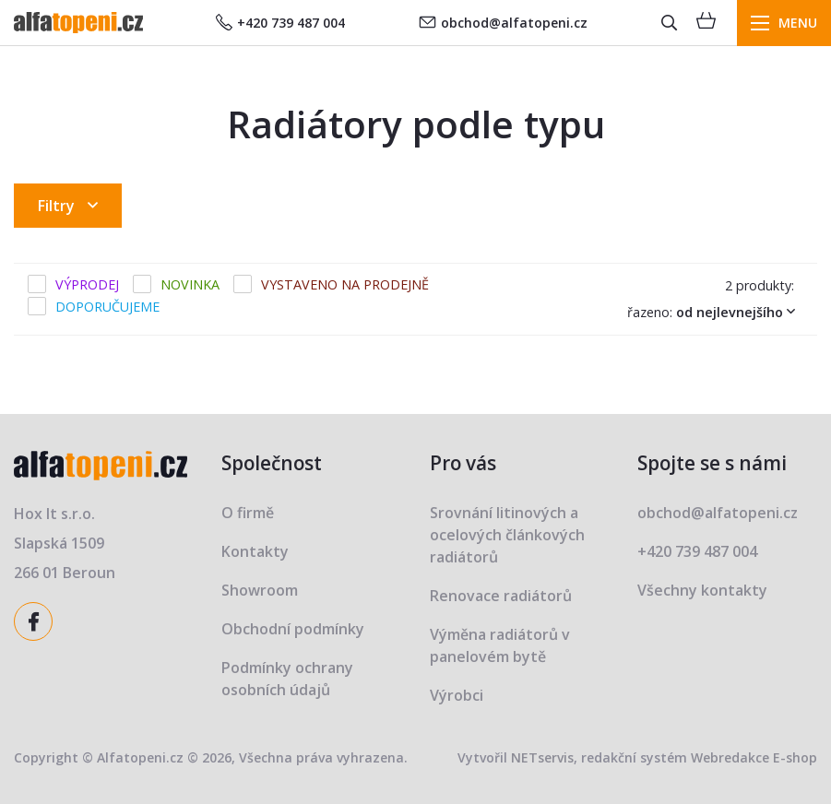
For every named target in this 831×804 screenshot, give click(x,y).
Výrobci (456, 695)
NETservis (542, 757)
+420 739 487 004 (280, 22)
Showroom (259, 590)
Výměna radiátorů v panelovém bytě (500, 645)
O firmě (247, 512)
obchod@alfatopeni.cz (503, 22)
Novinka (190, 284)
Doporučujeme (107, 306)
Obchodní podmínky (292, 629)
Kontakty (255, 551)
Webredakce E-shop (754, 757)
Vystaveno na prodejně (345, 284)
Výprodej (87, 284)
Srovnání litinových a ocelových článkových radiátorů (507, 534)
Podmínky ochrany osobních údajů (287, 678)
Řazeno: (715, 311)
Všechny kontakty (702, 590)
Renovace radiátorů (501, 595)
